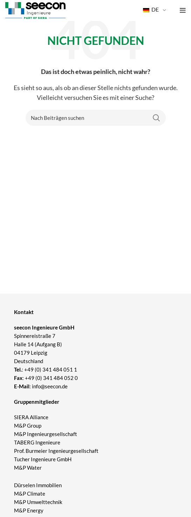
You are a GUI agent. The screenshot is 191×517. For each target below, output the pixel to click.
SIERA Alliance (31, 417)
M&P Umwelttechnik (38, 502)
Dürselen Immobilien (38, 485)
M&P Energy (29, 510)
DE (151, 9)
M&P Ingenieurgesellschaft (45, 434)
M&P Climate (29, 493)
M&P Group (27, 425)
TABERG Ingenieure (37, 442)
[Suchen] (96, 118)
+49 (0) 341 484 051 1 (50, 369)
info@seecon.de (50, 386)
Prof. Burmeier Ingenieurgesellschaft (56, 451)
